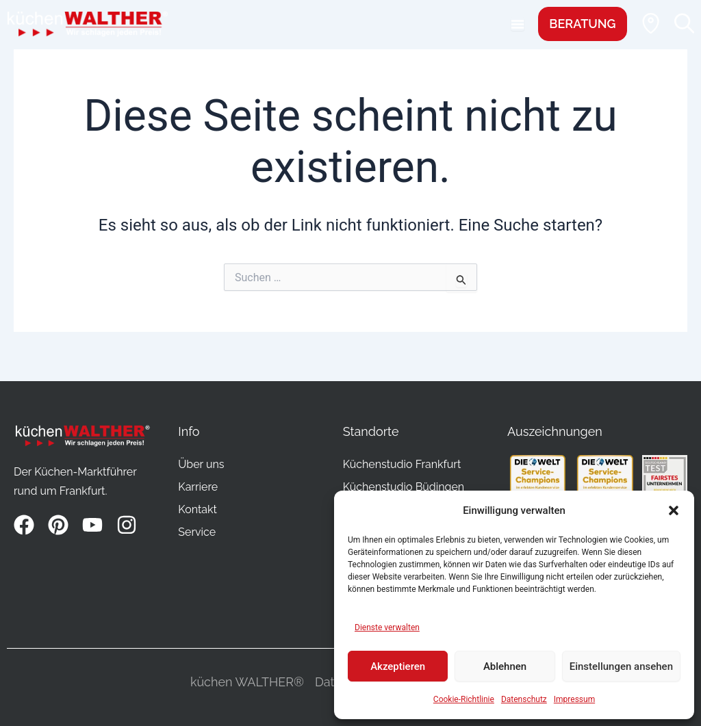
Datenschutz (524, 699)
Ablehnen (504, 666)
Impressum (574, 699)
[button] (673, 510)
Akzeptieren (397, 666)
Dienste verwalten (387, 627)
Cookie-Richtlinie (463, 699)
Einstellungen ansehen (621, 666)
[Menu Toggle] (517, 24)
